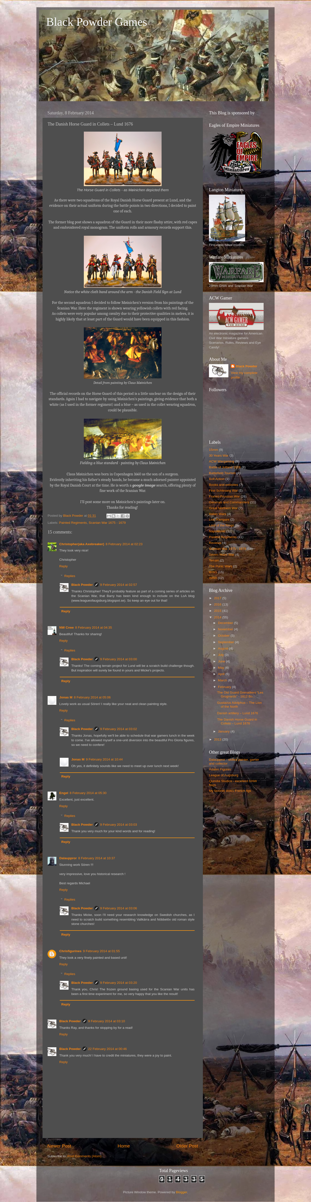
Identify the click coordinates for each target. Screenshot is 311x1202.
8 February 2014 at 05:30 (88, 793)
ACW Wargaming (221, 461)
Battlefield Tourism (222, 473)
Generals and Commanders (229, 502)
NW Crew (66, 627)
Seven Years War (221, 554)
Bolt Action (217, 479)
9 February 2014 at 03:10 (106, 1021)
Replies (69, 576)
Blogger (181, 1192)
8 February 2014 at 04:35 (93, 627)
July (221, 655)
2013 (218, 739)
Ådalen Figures (220, 769)
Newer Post (59, 1145)
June (222, 661)
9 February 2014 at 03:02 (118, 729)
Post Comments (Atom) (85, 1156)
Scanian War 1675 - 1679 (107, 522)
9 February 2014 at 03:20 (118, 983)
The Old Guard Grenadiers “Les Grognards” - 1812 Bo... (240, 694)
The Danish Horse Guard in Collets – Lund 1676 (237, 721)
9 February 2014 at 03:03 (118, 824)
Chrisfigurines (70, 951)
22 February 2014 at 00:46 (107, 1049)
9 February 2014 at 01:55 (101, 951)
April (221, 674)
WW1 (213, 572)
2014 (218, 617)
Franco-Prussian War (224, 496)
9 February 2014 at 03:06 (118, 908)
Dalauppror (68, 858)
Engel (63, 793)
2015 (218, 611)
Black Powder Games (96, 21)
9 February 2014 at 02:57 (118, 585)
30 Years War (219, 455)
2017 (218, 598)
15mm (213, 450)
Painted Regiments (73, 522)
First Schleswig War (223, 490)
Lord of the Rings (221, 525)
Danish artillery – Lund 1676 (237, 713)
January (224, 731)
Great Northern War (223, 508)
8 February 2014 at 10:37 (96, 858)
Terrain (214, 560)
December (226, 623)
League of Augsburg (223, 775)
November (226, 629)
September (226, 642)
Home (124, 1145)
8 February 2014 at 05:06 (92, 697)
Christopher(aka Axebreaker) (81, 544)
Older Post (187, 1145)
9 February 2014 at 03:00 (118, 659)
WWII (213, 578)
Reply (63, 566)
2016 (218, 604)
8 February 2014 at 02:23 (124, 544)
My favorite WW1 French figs (230, 791)
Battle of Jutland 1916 (225, 467)
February (225, 687)
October (224, 635)
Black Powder (82, 585)
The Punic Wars (220, 566)
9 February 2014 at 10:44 (104, 759)
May (221, 667)
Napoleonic (217, 531)
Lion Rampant (219, 519)
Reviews (215, 543)
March (223, 680)
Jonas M (65, 697)
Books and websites (223, 485)
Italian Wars (217, 514)
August (223, 648)
